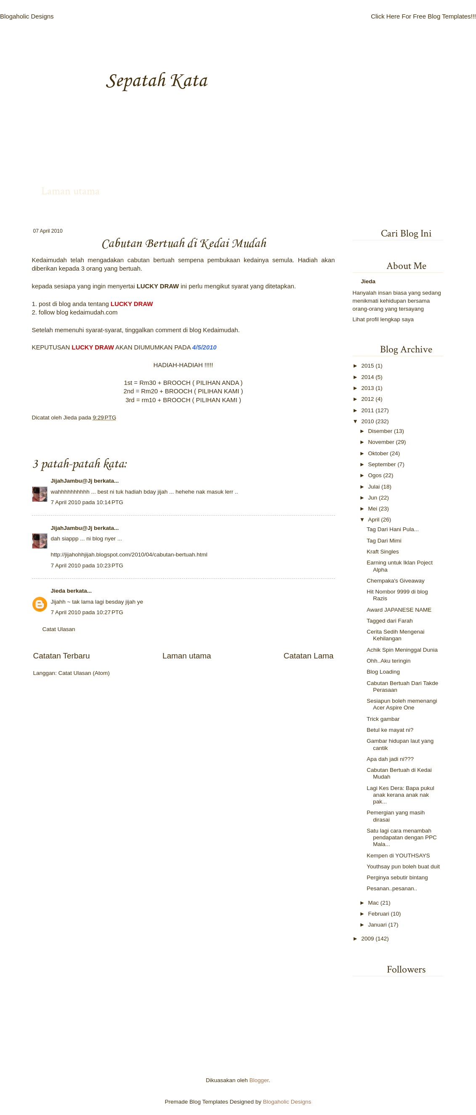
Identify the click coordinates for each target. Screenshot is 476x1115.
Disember (380, 431)
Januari (377, 925)
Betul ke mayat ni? (390, 730)
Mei (373, 508)
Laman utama (70, 191)
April (374, 519)
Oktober (378, 453)
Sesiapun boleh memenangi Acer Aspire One (402, 704)
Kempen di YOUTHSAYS (398, 855)
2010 (367, 421)
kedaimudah (87, 312)
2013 (367, 388)
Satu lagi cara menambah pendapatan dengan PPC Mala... (402, 837)
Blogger (259, 1080)
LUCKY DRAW (158, 286)
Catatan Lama (309, 655)
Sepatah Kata (156, 81)
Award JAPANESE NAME (399, 610)
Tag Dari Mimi (384, 540)
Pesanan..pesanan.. (392, 888)
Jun (373, 497)
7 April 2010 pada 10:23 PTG (87, 565)
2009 (367, 938)
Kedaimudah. (221, 330)
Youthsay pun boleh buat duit (403, 866)
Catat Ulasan (59, 629)
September (382, 464)
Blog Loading (383, 672)
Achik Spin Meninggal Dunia (402, 650)
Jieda (71, 417)
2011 (367, 410)
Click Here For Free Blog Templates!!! (423, 16)
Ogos (375, 475)
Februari (378, 914)
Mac (373, 903)
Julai (374, 487)
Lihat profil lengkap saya (383, 319)
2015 (367, 366)
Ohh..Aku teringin (388, 661)
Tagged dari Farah (390, 621)
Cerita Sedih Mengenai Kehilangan (395, 635)
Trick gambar (383, 719)
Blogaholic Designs (27, 16)
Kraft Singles (383, 551)
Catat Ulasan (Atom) (84, 673)
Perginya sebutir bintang (397, 877)
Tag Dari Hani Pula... (393, 529)
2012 (367, 399)
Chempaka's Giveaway (396, 581)
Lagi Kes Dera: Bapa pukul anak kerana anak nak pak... (400, 795)
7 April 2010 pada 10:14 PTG (87, 502)
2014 (367, 377)
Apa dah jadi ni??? (390, 759)
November (381, 442)
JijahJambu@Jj (72, 481)
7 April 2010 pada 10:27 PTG (87, 612)
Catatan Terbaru (61, 655)
